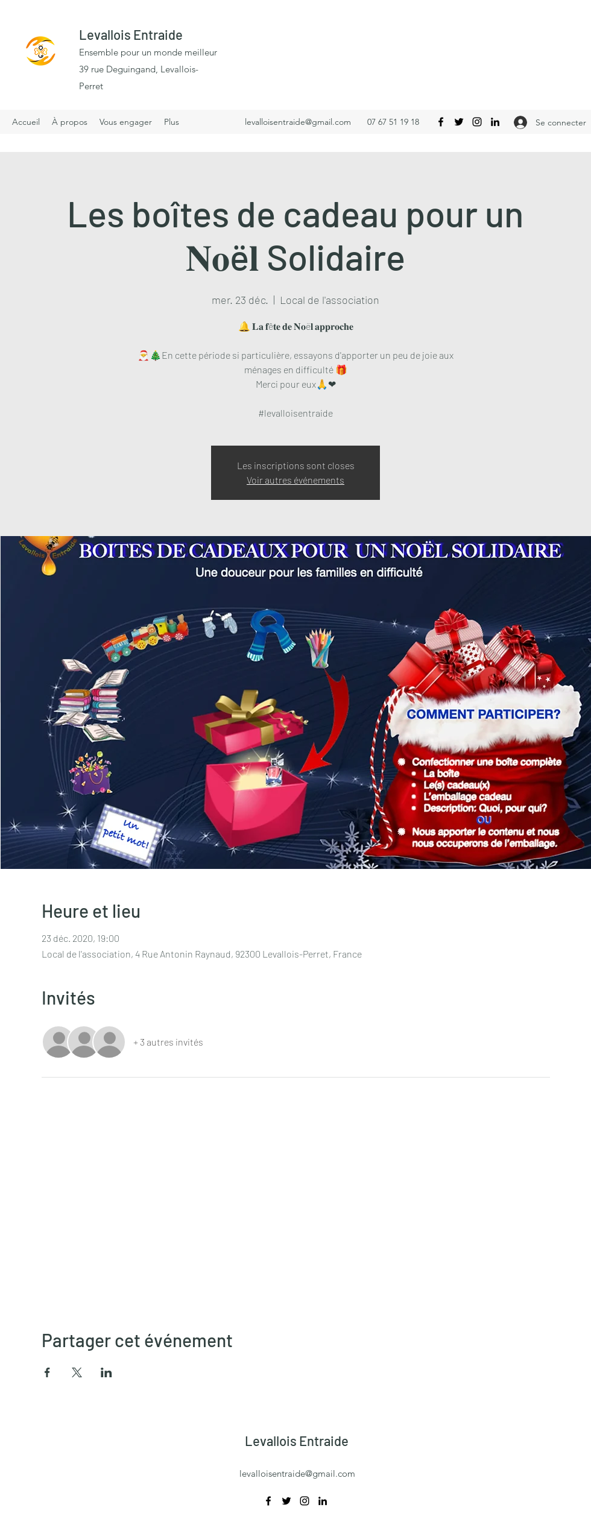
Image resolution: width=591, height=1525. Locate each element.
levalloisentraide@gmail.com (298, 121)
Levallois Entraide (131, 34)
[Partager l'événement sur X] (77, 1372)
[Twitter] (459, 122)
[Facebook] (441, 122)
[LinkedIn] (495, 122)
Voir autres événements (295, 479)
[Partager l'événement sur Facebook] (47, 1372)
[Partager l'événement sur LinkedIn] (106, 1372)
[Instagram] (477, 122)
